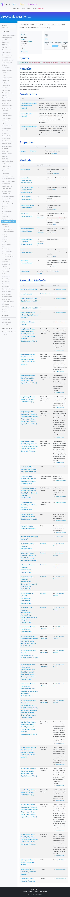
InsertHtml (5, 156)
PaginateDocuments (7, 204)
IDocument (41, 218)
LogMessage (5, 173)
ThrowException (6, 294)
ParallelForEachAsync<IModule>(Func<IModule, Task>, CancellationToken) (28, 469)
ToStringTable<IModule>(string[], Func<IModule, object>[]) (28, 862)
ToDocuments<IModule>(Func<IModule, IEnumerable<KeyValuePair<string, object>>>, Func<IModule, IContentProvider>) (29, 641)
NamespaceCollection (8, 196)
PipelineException (7, 211)
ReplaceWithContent (7, 256)
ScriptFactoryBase (7, 269)
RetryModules (6, 259)
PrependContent (6, 214)
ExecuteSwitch (6, 103)
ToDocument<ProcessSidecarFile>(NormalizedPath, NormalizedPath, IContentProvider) (27, 598)
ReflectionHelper (6, 244)
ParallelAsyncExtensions (61, 466)
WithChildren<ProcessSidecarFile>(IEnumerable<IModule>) (28, 871)
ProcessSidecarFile (8, 221)
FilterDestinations (7, 115)
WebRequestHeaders (8, 306)
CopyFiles (4, 65)
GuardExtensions (59, 536)
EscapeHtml (5, 80)
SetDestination (6, 276)
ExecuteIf (4, 95)
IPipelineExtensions (7, 161)
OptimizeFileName (7, 199)
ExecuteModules (6, 98)
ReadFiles (4, 234)
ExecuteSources (6, 100)
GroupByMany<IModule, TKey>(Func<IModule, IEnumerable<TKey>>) (28, 399)
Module (23, 49)
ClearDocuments (6, 57)
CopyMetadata (6, 67)
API (18, 8)
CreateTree (5, 72)
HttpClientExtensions (7, 143)
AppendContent (6, 50)
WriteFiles (4, 309)
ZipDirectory (5, 312)
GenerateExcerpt (6, 131)
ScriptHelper (5, 271)
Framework (32, 4)
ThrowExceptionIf (7, 296)
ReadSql (4, 236)
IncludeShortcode (7, 153)
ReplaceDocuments (7, 251)
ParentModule (24, 51)
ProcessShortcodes (7, 219)
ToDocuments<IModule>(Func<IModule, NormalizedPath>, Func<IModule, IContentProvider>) (29, 655)
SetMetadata (5, 281)
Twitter (29, 8)
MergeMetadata (6, 188)
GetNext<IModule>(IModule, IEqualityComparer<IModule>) (29, 301)
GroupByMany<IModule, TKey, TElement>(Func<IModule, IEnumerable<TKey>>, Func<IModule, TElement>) (28, 359)
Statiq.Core (5, 27)
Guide (14, 8)
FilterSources (5, 120)
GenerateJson (6, 133)
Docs (22, 4)
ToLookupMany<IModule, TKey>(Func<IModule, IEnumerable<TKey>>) (28, 792)
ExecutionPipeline (7, 105)
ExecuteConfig (6, 90)
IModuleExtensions (60, 294)
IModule (23, 39)
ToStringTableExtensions (61, 859)
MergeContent (6, 183)
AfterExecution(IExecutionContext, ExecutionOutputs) (26, 180)
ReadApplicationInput (8, 231)
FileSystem (5, 113)
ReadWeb (4, 239)
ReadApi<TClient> (7, 229)
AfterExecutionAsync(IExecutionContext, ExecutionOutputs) (27, 190)
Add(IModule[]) (25, 169)
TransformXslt (6, 299)
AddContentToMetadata (8, 35)
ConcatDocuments (7, 62)
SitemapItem (5, 284)
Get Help (34, 8)
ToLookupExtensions (60, 743)
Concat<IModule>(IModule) (29, 289)
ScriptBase (5, 261)
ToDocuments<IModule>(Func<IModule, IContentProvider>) (28, 629)
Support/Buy (41, 8)
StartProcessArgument (8, 289)
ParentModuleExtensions (61, 869)
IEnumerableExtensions (61, 289)
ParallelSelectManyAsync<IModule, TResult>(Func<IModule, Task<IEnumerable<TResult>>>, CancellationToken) (29, 493)
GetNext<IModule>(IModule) (29, 308)
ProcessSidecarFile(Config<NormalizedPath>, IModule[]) (29, 105)
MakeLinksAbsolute (7, 176)
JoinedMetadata (6, 319)
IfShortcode (5, 151)
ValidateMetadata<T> (8, 301)
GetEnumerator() (25, 271)
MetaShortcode (6, 191)
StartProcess (5, 286)
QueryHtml (5, 224)
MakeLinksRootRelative (8, 178)
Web (14, 4)
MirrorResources (6, 193)
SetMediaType (6, 279)
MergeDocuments (7, 186)
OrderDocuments (7, 201)
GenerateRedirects (7, 136)
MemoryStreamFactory (8, 181)
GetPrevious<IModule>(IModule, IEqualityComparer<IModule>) (29, 315)
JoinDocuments (6, 164)
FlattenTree (5, 123)
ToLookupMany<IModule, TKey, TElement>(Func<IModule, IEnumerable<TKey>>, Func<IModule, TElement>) (28, 752)
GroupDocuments (7, 141)
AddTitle (4, 47)
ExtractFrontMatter (7, 108)
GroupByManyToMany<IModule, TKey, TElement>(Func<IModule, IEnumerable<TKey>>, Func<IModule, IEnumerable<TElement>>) (29, 446)
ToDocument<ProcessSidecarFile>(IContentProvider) (27, 546)
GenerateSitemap (7, 138)
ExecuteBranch (6, 88)
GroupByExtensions (60, 350)
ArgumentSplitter (7, 52)
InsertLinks (5, 158)
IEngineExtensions (7, 146)
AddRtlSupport (6, 45)
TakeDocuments (6, 291)
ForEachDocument (45, 294)
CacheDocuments (7, 55)
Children (23, 151)
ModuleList (33, 151)
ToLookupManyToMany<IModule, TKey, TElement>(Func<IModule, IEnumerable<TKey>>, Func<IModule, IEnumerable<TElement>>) (29, 839)
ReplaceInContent (7, 254)
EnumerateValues (7, 77)
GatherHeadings (6, 128)
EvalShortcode (6, 83)
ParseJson (5, 206)
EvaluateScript (6, 85)
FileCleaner (5, 110)
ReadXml (4, 242)
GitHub (24, 8)
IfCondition (5, 148)
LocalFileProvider (6, 166)
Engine (4, 75)
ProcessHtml (5, 216)
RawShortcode (6, 226)
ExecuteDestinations (7, 93)
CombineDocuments (7, 60)
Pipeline (4, 209)
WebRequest (5, 304)
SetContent (5, 274)
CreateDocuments (7, 70)
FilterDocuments (6, 118)
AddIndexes (5, 42)
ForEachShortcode (7, 126)
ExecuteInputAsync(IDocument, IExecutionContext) (26, 241)
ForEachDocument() (26, 294)
